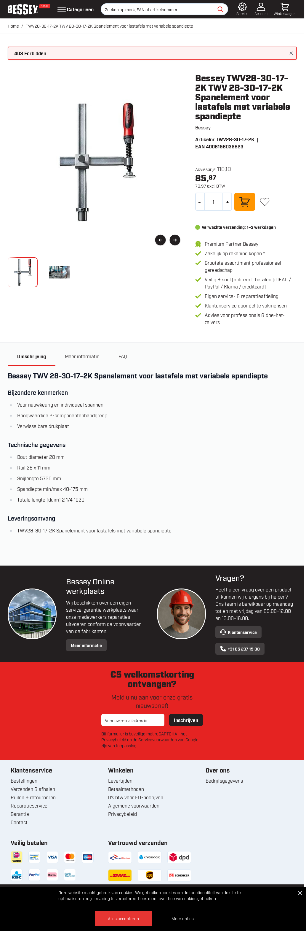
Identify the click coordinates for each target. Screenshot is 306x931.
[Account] (261, 9)
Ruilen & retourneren (33, 797)
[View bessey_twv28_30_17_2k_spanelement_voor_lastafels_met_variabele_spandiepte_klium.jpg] (60, 272)
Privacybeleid (113, 739)
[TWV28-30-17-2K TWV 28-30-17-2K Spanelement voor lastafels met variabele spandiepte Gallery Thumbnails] (41, 272)
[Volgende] (175, 240)
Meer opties (183, 918)
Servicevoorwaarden (157, 739)
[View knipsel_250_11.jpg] (23, 272)
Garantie (20, 814)
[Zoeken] (220, 9)
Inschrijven (186, 720)
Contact (19, 822)
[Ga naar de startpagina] (29, 9)
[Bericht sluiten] (291, 53)
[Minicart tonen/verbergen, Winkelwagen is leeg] (285, 9)
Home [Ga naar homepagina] (13, 25)
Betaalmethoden (126, 789)
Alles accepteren (123, 918)
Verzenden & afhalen (33, 789)
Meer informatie (86, 645)
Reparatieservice (29, 806)
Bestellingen (24, 781)
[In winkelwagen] (244, 202)
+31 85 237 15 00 (240, 649)
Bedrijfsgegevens (224, 781)
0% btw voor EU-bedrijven (135, 797)
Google (191, 739)
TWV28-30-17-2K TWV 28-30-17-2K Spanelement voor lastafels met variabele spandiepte (109, 25)
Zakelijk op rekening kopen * (235, 253)
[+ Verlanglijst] (264, 202)
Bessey (203, 127)
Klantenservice (238, 632)
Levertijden (120, 781)
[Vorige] (160, 240)
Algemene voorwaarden (133, 806)
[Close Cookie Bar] (300, 893)
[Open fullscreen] (97, 162)
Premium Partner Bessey (231, 244)
